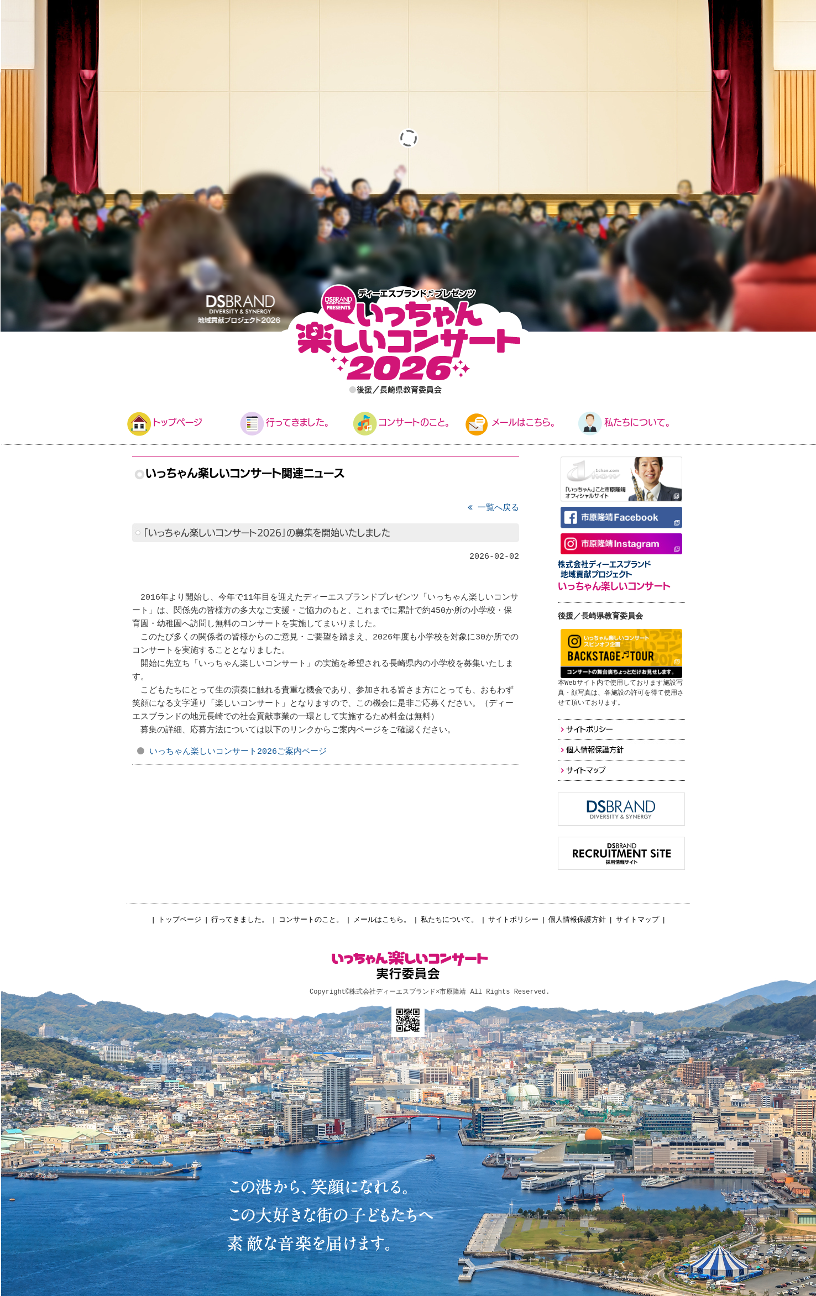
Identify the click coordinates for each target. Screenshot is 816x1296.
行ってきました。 (240, 920)
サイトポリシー (513, 920)
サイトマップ (637, 920)
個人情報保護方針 (577, 920)
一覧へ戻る (493, 508)
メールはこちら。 (382, 920)
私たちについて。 (449, 920)
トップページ (179, 920)
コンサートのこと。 (311, 920)
